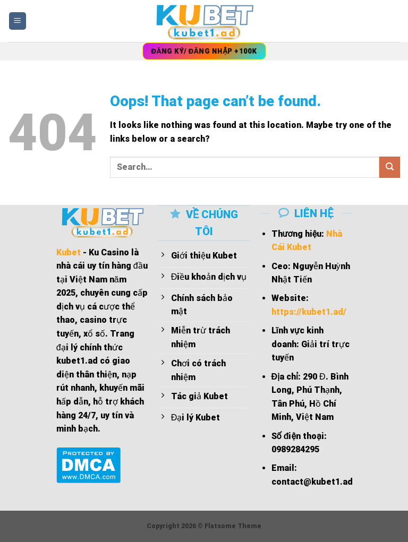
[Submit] (389, 167)
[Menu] (18, 21)
